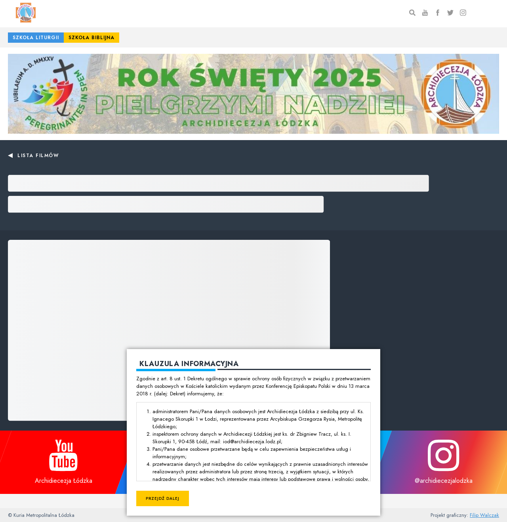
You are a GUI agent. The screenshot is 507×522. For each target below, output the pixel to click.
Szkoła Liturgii (36, 37)
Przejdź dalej (162, 498)
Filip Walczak (484, 515)
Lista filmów (38, 155)
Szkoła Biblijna (91, 37)
